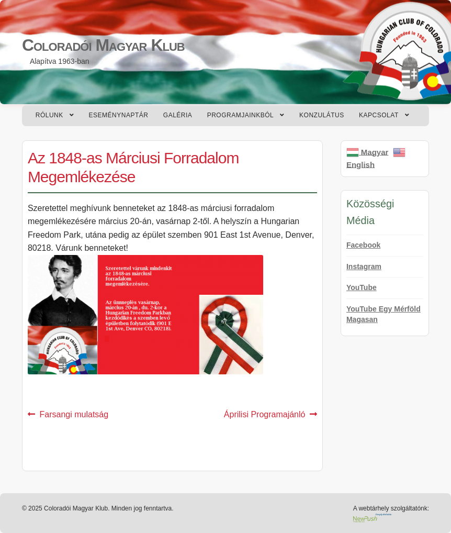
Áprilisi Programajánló (265, 414)
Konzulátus (321, 115)
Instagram (363, 266)
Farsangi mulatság (74, 414)
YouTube (361, 287)
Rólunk (49, 115)
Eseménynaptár (119, 115)
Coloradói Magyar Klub (103, 45)
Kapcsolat (379, 115)
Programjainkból (240, 115)
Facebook (363, 245)
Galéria (178, 115)
